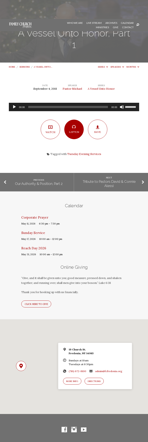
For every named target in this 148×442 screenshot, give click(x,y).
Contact (128, 8)
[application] (74, 88)
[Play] (14, 88)
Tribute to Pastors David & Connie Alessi (109, 164)
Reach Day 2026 (33, 229)
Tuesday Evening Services (84, 135)
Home (12, 48)
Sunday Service (33, 214)
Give (115, 8)
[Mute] (122, 88)
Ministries (102, 8)
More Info (72, 362)
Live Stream (94, 4)
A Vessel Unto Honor (101, 70)
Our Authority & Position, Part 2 (39, 165)
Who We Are (75, 4)
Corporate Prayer (34, 198)
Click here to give (36, 285)
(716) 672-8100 (77, 352)
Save (98, 110)
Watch (50, 110)
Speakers (117, 48)
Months (132, 48)
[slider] (68, 88)
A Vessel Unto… (43, 48)
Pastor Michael (72, 70)
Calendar (127, 4)
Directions (94, 362)
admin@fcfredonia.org (108, 352)
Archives (111, 4)
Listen (74, 110)
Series (103, 48)
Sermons (24, 48)
